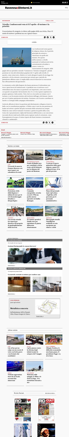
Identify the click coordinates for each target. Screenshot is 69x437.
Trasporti (10, 217)
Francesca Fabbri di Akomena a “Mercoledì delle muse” (48, 135)
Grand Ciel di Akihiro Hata (27, 134)
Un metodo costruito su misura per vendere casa (24, 274)
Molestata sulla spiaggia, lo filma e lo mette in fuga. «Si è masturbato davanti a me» (34, 378)
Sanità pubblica (50, 189)
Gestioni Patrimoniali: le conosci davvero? (22, 246)
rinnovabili (30, 189)
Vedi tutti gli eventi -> (6, 137)
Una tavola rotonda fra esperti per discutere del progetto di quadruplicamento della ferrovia (15, 223)
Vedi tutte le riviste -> (50, 393)
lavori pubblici (50, 161)
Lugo (9, 164)
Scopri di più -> (11, 265)
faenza (10, 373)
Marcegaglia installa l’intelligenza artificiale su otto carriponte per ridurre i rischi (53, 223)
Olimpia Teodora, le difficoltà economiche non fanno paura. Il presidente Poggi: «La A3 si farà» (53, 352)
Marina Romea (30, 217)
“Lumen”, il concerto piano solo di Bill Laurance (9, 135)
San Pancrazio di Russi (33, 161)
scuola (29, 346)
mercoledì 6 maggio (45, 132)
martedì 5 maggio (6, 132)
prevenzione (11, 189)
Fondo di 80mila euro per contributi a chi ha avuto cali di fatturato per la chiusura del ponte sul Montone (34, 167)
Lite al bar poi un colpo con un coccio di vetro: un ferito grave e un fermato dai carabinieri (15, 352)
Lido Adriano (30, 373)
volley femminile (50, 346)
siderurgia (49, 217)
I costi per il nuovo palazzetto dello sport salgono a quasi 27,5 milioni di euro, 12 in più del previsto (53, 167)
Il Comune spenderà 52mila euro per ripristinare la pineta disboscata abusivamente (34, 223)
